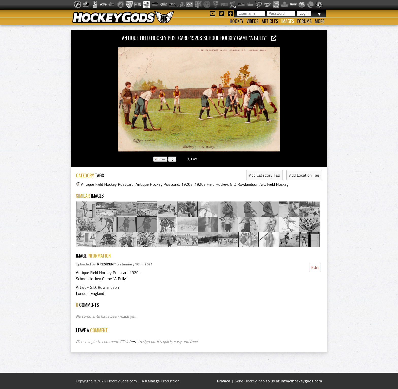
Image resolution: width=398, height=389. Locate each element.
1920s (186, 184)
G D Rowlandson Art (247, 184)
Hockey (236, 21)
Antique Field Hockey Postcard (107, 184)
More (319, 21)
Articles (270, 21)
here (133, 342)
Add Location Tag (304, 175)
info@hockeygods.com (301, 381)
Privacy (223, 381)
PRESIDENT (106, 264)
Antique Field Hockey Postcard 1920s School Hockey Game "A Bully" (199, 38)
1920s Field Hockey (211, 184)
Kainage (152, 381)
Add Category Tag (264, 175)
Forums (304, 21)
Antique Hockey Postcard (157, 184)
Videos (252, 21)
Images (287, 21)
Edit (315, 267)
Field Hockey (278, 184)
